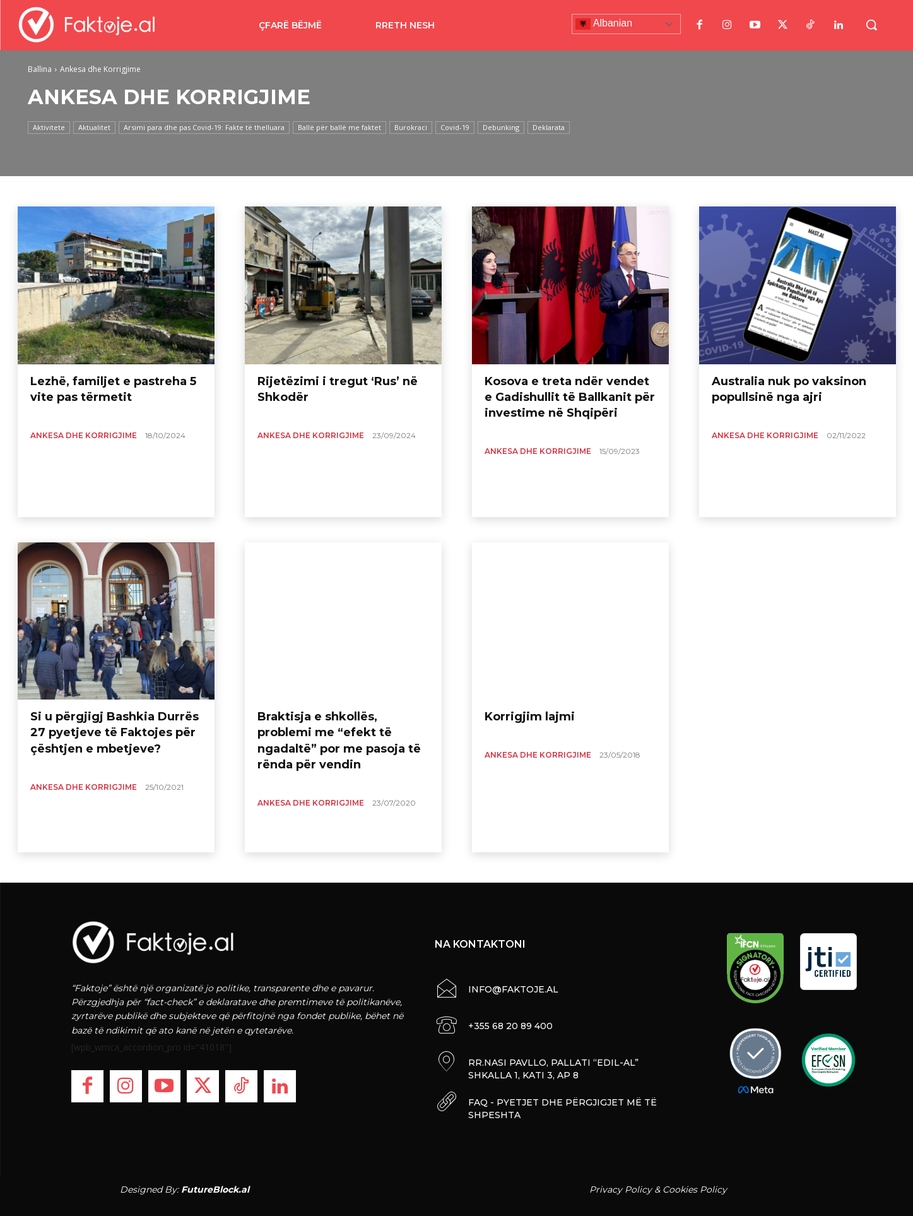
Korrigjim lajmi (530, 717)
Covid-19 (454, 127)
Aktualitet (94, 127)
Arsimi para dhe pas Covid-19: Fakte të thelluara (204, 127)
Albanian (603, 24)
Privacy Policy (620, 1189)
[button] (871, 24)
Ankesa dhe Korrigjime (83, 435)
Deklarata (548, 127)
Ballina (40, 69)
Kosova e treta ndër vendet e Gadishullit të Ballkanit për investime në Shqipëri (570, 397)
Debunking (501, 127)
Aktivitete (49, 127)
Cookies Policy (695, 1189)
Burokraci (410, 127)
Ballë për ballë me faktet (339, 127)
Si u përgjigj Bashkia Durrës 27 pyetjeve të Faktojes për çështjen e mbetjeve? (114, 732)
